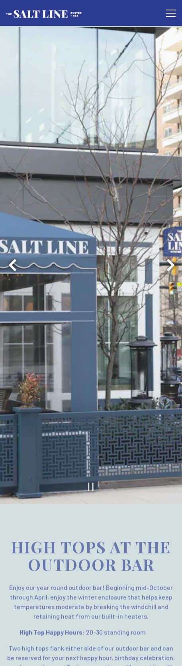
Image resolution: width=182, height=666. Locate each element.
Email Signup (91, 656)
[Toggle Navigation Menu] (170, 13)
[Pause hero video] (91, 462)
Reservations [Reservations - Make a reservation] (91, 635)
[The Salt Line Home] (44, 13)
